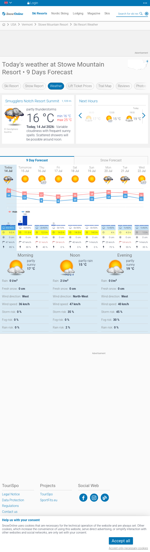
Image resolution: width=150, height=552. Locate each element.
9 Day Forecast (37, 160)
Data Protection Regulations (13, 503)
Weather (56, 86)
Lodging (78, 13)
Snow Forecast (111, 160)
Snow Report (34, 86)
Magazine (94, 13)
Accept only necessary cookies (128, 548)
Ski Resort (11, 86)
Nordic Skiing (60, 13)
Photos (141, 86)
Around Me (146, 13)
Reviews (124, 86)
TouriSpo (46, 494)
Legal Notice (11, 494)
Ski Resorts (39, 13)
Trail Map (104, 86)
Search (141, 13)
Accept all (121, 540)
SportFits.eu (48, 500)
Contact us (9, 512)
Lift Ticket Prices (80, 86)
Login (34, 3)
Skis (107, 13)
